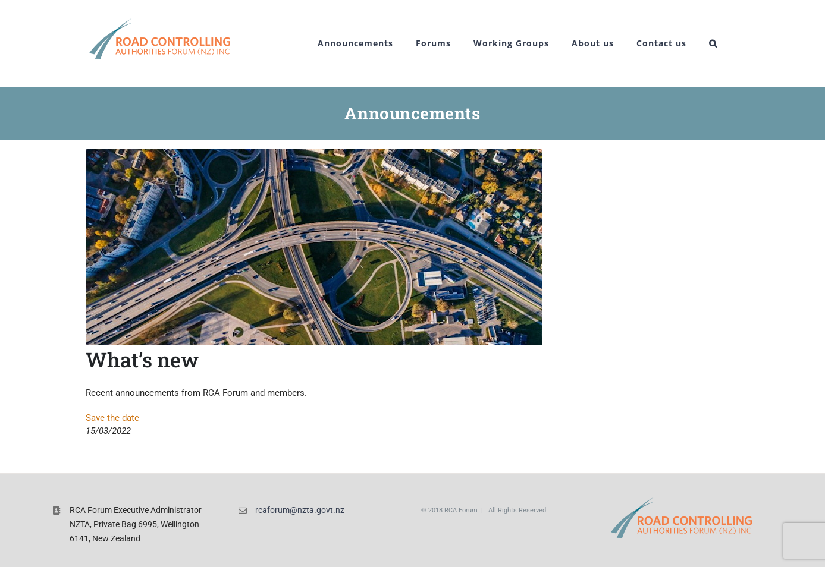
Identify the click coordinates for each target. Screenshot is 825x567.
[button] (713, 43)
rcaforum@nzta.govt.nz (299, 510)
